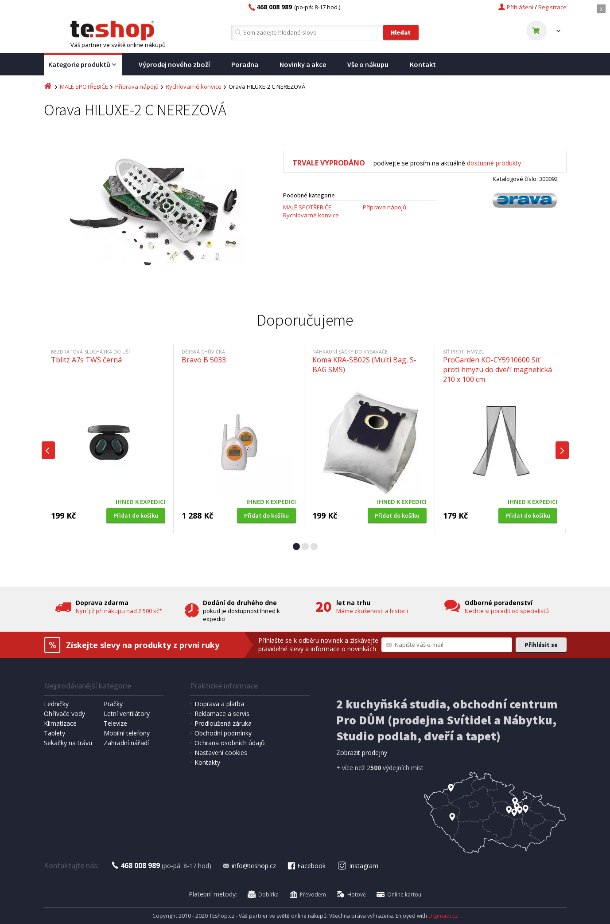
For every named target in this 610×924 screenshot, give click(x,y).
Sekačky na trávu (68, 743)
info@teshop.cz (249, 865)
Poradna (244, 64)
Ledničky (56, 704)
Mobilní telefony (127, 733)
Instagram (357, 865)
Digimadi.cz (443, 916)
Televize (115, 723)
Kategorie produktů (82, 65)
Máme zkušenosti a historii (372, 611)
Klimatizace (60, 723)
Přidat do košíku (135, 515)
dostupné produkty (494, 163)
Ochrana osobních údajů (229, 743)
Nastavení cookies (220, 752)
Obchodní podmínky (223, 733)
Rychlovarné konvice (193, 86)
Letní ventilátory (127, 713)
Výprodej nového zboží (174, 64)
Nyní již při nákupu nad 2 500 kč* (119, 611)
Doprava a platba (219, 704)
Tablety (54, 733)
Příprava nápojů (137, 86)
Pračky (113, 704)
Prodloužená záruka (223, 723)
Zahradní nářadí (126, 743)
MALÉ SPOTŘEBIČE (84, 86)
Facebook (306, 865)
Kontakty (207, 762)
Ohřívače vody (64, 713)
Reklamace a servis (221, 713)
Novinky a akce (303, 64)
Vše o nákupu (368, 64)
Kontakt (423, 64)
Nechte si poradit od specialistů (507, 611)
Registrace (552, 7)
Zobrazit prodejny (361, 752)
